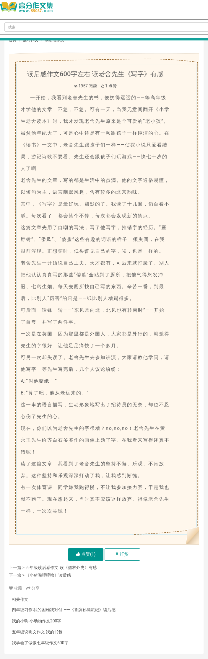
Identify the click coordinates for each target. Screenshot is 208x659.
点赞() (86, 554)
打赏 (122, 554)
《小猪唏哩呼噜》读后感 (48, 575)
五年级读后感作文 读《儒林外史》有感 (61, 567)
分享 (33, 588)
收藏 (16, 588)
